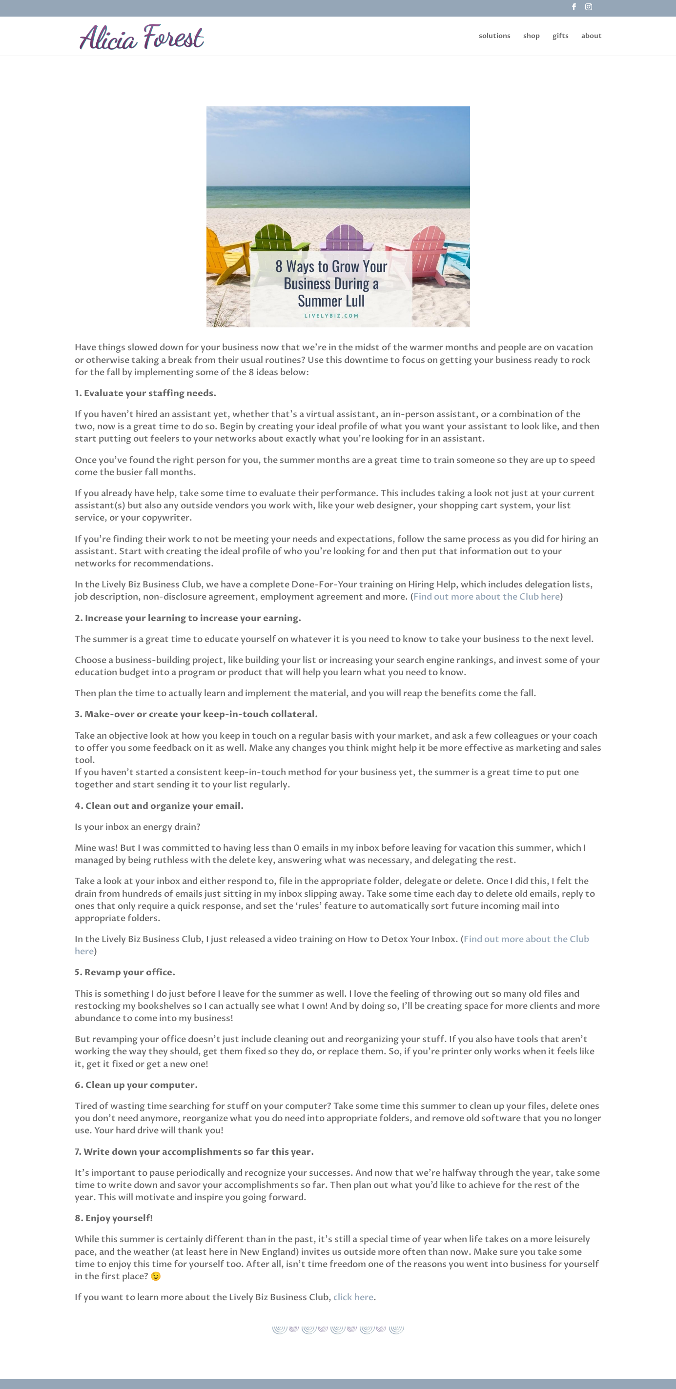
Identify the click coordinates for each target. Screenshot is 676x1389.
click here (353, 1297)
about (591, 36)
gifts (561, 36)
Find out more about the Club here (486, 597)
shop (531, 36)
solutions (495, 36)
